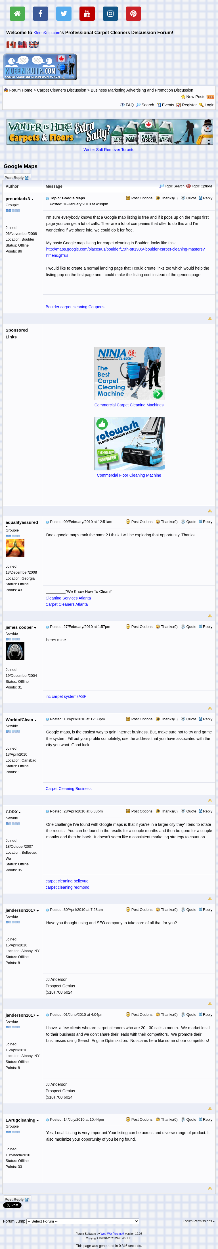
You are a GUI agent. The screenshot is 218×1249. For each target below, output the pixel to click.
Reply (207, 198)
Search (145, 105)
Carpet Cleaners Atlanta (67, 604)
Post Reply (16, 176)
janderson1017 (22, 910)
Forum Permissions (199, 1221)
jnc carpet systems (62, 696)
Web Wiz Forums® (112, 1233)
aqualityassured (22, 524)
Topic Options (199, 186)
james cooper (21, 627)
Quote (191, 198)
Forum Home (21, 90)
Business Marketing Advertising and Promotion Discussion (142, 90)
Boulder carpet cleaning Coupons (75, 307)
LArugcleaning (22, 1120)
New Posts (196, 96)
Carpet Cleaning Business (69, 788)
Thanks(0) (167, 198)
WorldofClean (21, 719)
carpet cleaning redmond (67, 887)
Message (54, 186)
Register (189, 105)
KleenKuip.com (46, 32)
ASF (82, 696)
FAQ (130, 105)
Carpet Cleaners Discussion (61, 90)
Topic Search (172, 186)
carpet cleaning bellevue (67, 881)
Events (165, 105)
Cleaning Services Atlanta (68, 598)
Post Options (139, 198)
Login (209, 105)
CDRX (13, 811)
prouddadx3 (19, 198)
